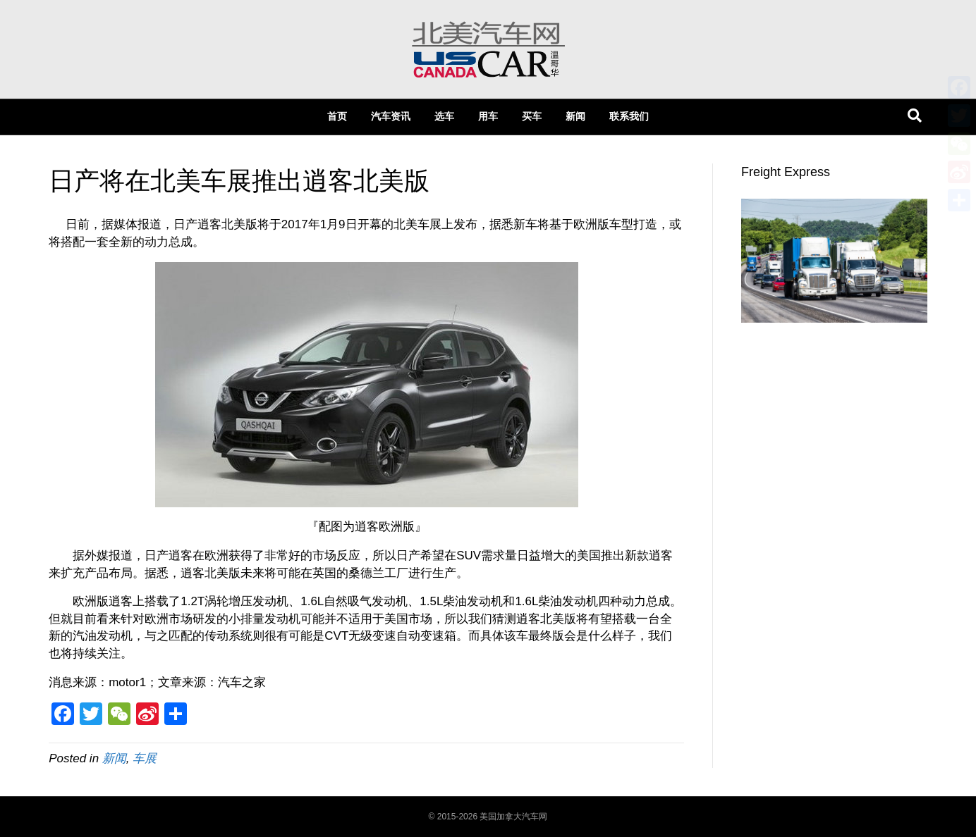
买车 (532, 116)
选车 (444, 116)
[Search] (914, 115)
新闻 (575, 116)
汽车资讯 (390, 116)
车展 (145, 758)
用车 (488, 116)
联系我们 (629, 116)
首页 (337, 116)
